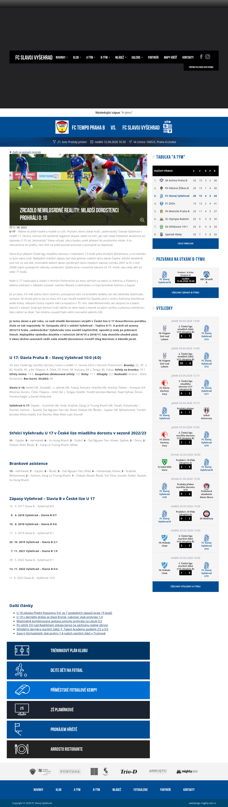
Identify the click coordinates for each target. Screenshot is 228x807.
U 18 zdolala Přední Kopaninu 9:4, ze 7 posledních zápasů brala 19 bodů (64, 613)
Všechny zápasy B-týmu (185, 292)
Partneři (153, 57)
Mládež (120, 57)
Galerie (137, 57)
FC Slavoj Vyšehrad (33, 57)
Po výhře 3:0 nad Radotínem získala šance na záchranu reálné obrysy (62, 625)
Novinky (62, 57)
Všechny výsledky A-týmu (185, 586)
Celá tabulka (185, 243)
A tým (90, 57)
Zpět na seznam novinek (25, 152)
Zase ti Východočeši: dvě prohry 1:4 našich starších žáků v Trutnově (61, 633)
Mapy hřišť (170, 57)
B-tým (105, 57)
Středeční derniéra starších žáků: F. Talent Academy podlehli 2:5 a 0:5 (62, 629)
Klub (77, 57)
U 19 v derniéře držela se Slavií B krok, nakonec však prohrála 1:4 (60, 617)
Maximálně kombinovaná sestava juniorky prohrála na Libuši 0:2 (59, 621)
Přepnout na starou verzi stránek (201, 67)
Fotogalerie (141, 789)
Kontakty (188, 57)
